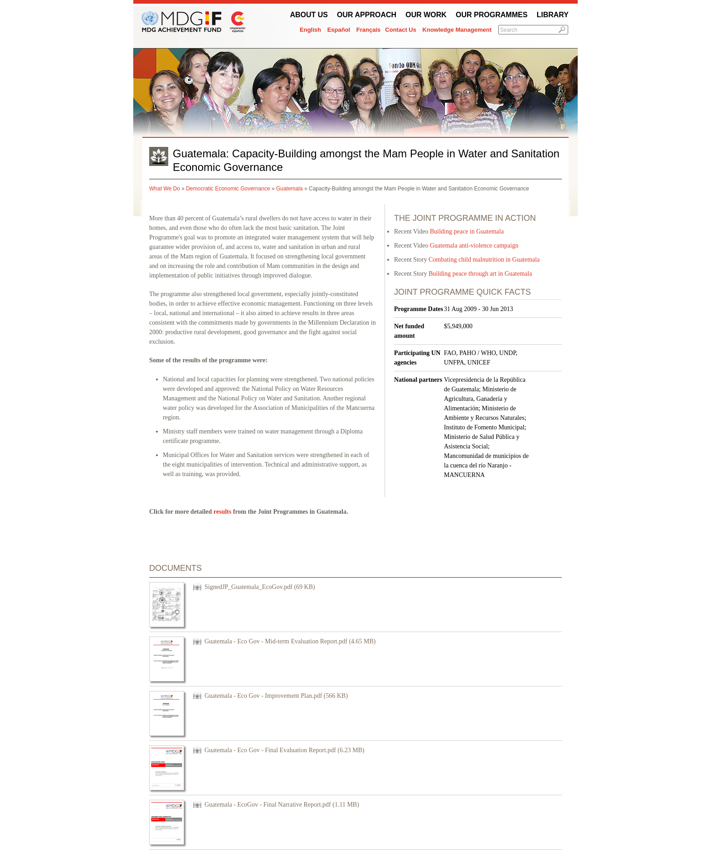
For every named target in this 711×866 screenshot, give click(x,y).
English (310, 29)
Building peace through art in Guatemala (480, 273)
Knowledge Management (457, 29)
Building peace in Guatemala (467, 231)
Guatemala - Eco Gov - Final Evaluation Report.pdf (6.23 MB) (285, 750)
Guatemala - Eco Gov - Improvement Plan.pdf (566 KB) (276, 695)
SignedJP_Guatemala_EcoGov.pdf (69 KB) (260, 587)
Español (339, 29)
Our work (426, 15)
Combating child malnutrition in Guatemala (484, 259)
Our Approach (366, 15)
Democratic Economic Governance (228, 188)
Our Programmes (491, 15)
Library (552, 15)
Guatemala (289, 188)
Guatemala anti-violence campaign (474, 245)
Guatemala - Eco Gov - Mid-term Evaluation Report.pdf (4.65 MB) (290, 641)
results (222, 511)
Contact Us (400, 29)
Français (368, 29)
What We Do (164, 188)
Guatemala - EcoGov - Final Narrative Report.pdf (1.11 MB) (282, 804)
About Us (309, 15)
